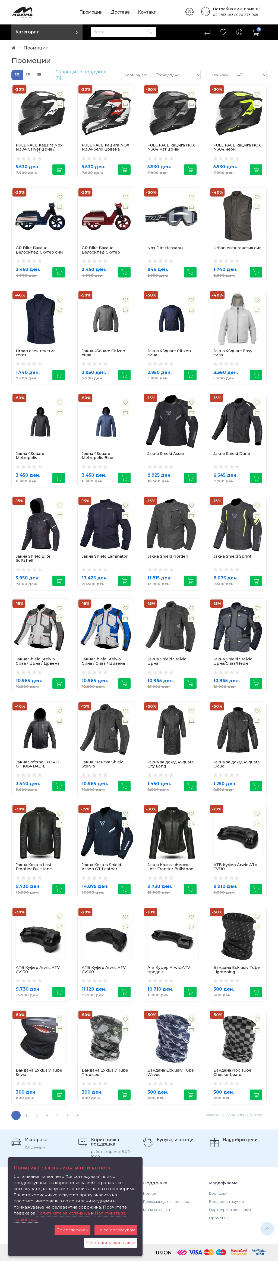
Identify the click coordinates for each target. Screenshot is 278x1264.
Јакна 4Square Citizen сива (103, 353)
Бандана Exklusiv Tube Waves (170, 1075)
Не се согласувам (115, 1229)
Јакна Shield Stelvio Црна (167, 662)
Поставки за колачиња (110, 1242)
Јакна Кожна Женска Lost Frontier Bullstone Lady (170, 871)
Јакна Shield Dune (231, 454)
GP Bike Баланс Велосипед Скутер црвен (101, 252)
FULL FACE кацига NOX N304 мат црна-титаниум (171, 149)
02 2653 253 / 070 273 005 (234, 15)
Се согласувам (72, 1229)
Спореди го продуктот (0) (81, 75)
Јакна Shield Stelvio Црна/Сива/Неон (232, 662)
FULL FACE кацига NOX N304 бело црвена (105, 147)
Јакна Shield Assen (166, 454)
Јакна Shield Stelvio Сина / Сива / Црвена (103, 662)
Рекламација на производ (166, 1204)
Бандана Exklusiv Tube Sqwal (39, 1075)
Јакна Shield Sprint (232, 557)
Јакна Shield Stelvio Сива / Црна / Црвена (37, 662)
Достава (121, 12)
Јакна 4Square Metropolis (30, 456)
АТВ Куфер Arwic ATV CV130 (38, 971)
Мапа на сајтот (156, 1212)
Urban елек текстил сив (237, 248)
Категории (27, 32)
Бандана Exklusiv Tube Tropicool (105, 1075)
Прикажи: (220, 75)
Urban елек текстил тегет (35, 353)
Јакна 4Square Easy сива (232, 353)
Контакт (148, 12)
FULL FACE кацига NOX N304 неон (237, 147)
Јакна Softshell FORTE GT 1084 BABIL (38, 765)
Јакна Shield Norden (167, 557)
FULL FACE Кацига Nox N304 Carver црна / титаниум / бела (39, 149)
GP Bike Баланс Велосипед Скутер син (39, 250)
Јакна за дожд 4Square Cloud (236, 765)
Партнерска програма (230, 1212)
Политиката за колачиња (63, 1213)
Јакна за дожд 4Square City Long (170, 765)
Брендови (218, 1196)
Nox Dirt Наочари (165, 248)
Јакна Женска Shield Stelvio (103, 765)
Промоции (91, 12)
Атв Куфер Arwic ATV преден (168, 971)
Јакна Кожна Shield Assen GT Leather (101, 868)
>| (78, 1118)
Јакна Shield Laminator (105, 557)
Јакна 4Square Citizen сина (169, 353)
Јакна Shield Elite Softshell (33, 559)
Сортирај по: (136, 75)
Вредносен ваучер (226, 1204)
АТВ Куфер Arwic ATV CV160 (104, 971)
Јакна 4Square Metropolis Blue (97, 456)
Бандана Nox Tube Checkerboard (232, 1075)
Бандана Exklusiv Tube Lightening (236, 971)
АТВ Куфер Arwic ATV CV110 (235, 868)
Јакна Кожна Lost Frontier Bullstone (34, 868)
